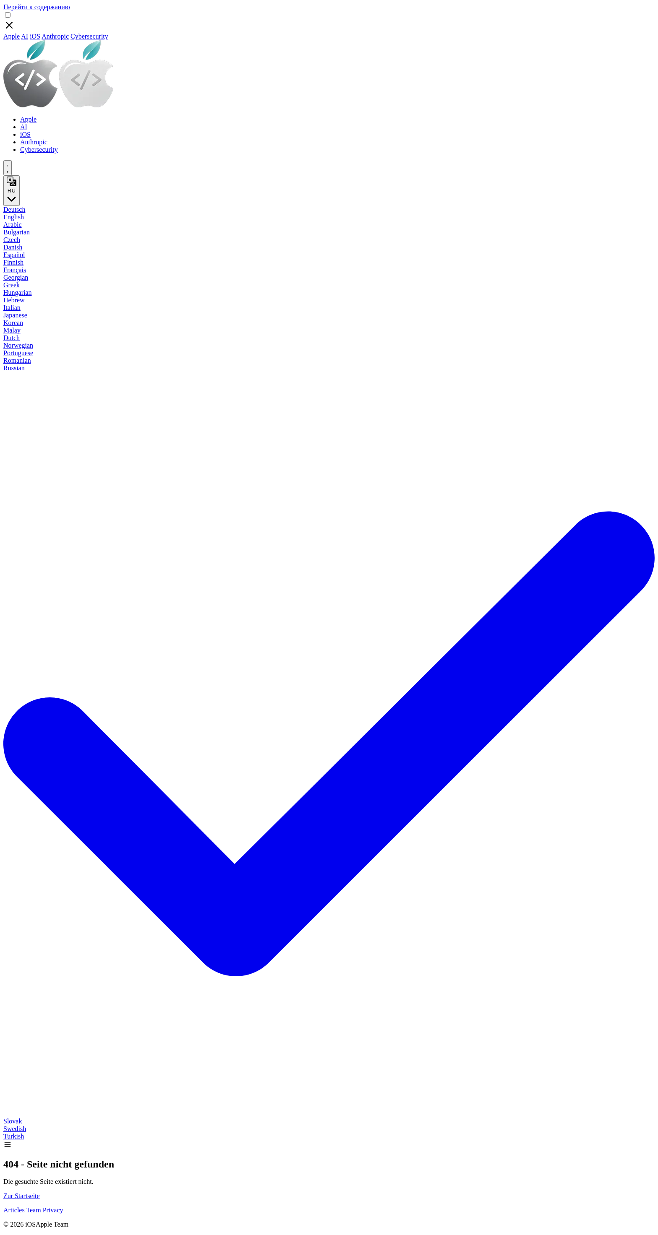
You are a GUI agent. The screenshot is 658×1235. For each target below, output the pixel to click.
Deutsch (14, 209)
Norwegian (18, 345)
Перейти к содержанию (36, 6)
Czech (11, 239)
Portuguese (18, 352)
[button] (7, 1146)
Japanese (15, 315)
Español (14, 254)
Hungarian (17, 292)
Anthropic (55, 36)
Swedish (14, 1128)
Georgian (15, 277)
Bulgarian (16, 232)
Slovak (12, 1121)
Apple (11, 36)
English (13, 217)
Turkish (13, 1136)
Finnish (13, 262)
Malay (12, 330)
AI (24, 36)
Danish (12, 247)
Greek (11, 285)
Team (34, 1210)
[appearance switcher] (7, 167)
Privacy (53, 1210)
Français (14, 269)
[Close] (9, 28)
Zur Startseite (21, 1195)
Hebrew (14, 300)
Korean (13, 322)
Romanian (17, 360)
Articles (14, 1210)
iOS (35, 36)
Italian (12, 307)
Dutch (11, 337)
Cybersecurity (89, 36)
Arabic (12, 224)
